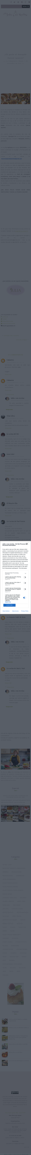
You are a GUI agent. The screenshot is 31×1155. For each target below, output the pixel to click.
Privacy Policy (24, 611)
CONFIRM (9, 605)
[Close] (27, 544)
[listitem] (15, 573)
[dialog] (15, 577)
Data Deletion (6, 611)
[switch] (24, 577)
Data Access (15, 611)
